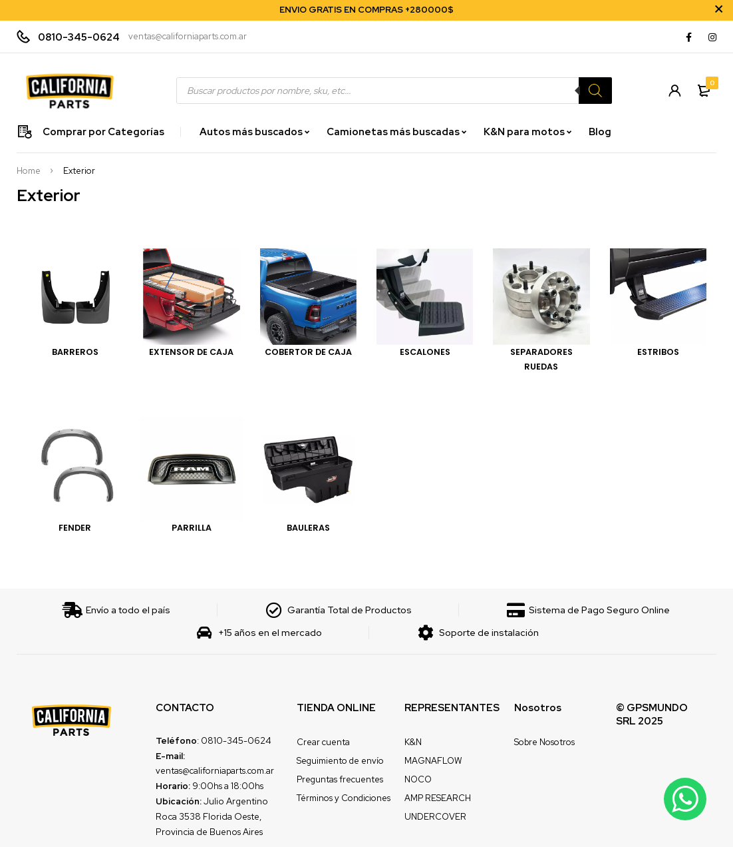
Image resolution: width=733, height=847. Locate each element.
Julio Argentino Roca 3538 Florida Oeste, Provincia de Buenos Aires (212, 816)
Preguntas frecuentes (340, 779)
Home (29, 171)
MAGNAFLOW (433, 760)
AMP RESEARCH (437, 798)
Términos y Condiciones (343, 798)
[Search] (595, 90)
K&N (413, 742)
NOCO (418, 779)
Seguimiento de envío (340, 760)
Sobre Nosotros (544, 742)
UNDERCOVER (435, 816)
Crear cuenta (323, 742)
